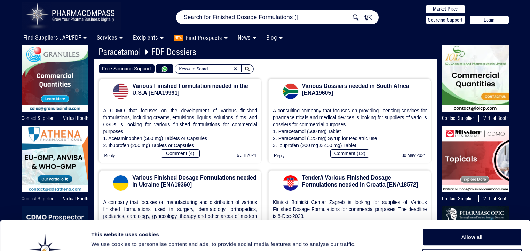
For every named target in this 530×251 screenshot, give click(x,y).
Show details (365, 238)
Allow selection (472, 225)
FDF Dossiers (173, 51)
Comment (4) (180, 153)
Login (489, 20)
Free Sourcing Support (126, 68)
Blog (271, 37)
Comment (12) (349, 153)
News (244, 37)
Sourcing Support (445, 20)
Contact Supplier (38, 118)
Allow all (472, 209)
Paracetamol (119, 51)
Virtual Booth (75, 118)
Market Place (445, 9)
